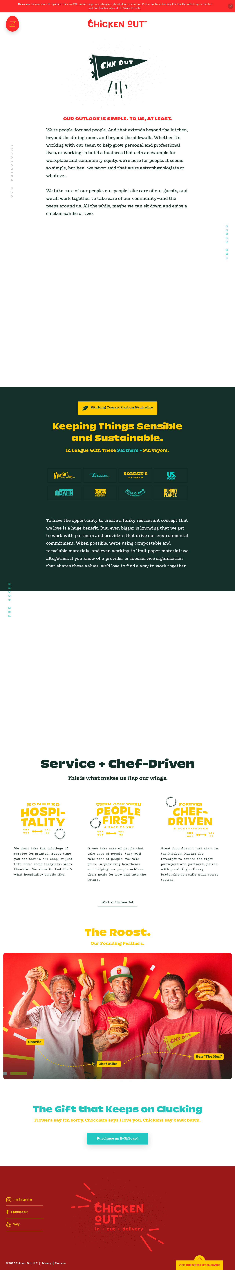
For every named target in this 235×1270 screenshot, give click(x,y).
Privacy (46, 1263)
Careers (60, 1263)
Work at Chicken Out (117, 902)
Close (230, 6)
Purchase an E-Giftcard (117, 1138)
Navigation (12, 23)
